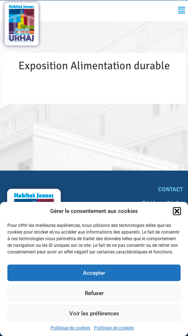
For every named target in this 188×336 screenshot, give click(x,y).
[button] (177, 211)
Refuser (94, 293)
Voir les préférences (94, 313)
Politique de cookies (70, 327)
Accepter (94, 273)
